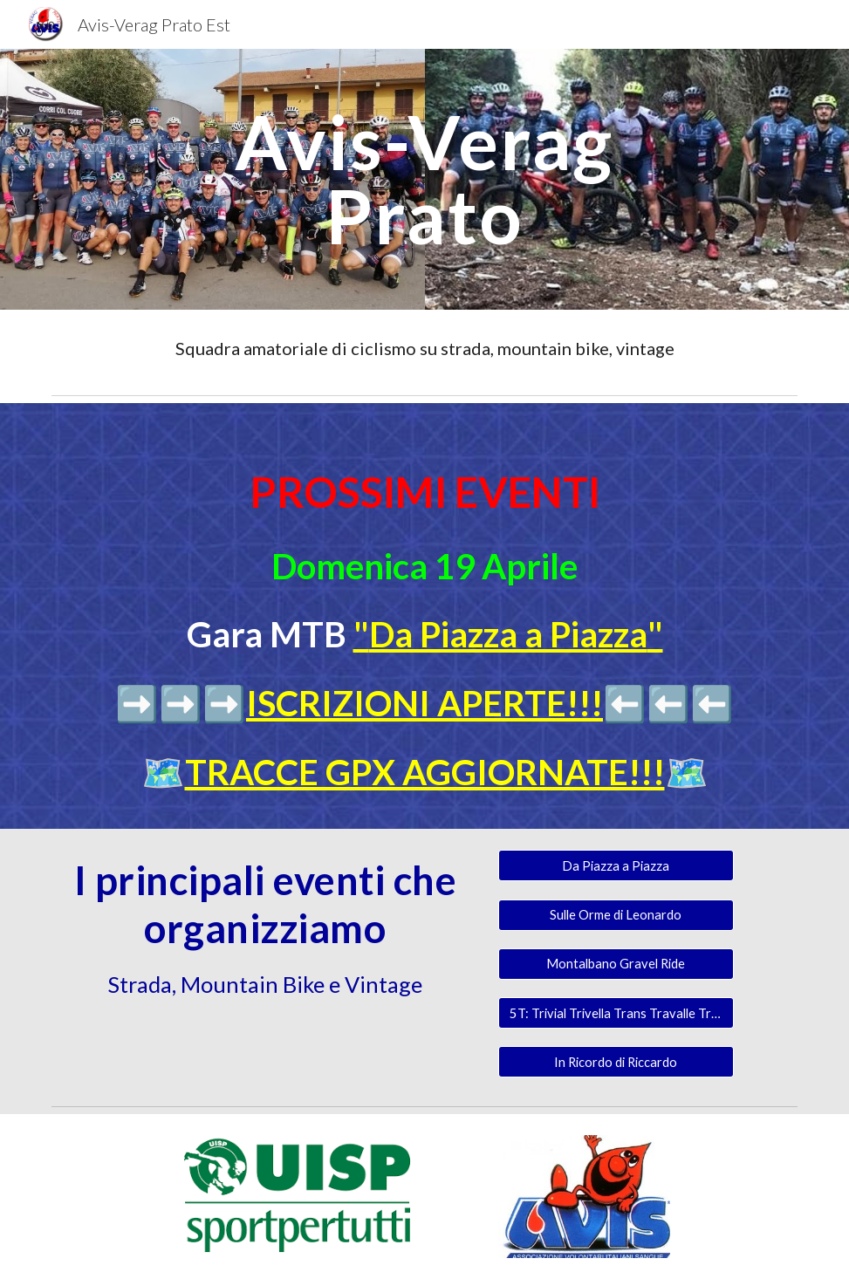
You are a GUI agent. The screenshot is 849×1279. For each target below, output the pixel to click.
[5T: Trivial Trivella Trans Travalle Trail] (616, 1013)
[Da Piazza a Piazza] (616, 865)
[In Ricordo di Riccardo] (616, 1062)
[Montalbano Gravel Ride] (616, 964)
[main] (424, 179)
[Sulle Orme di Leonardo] (616, 914)
